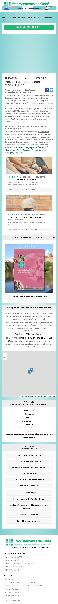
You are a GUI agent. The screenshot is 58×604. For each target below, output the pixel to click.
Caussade (27, 150)
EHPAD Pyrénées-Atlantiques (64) (19, 563)
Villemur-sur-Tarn (13, 150)
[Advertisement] (29, 53)
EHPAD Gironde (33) (13, 557)
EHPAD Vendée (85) (13, 570)
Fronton (42, 147)
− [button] (5, 358)
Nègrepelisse (31, 147)
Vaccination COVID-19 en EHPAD (29, 479)
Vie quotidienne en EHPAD (29, 461)
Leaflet (22, 396)
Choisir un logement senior (29, 455)
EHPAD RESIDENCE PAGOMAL (22, 179)
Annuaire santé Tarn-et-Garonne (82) (29, 296)
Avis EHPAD (9, 579)
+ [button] (5, 354)
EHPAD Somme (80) (13, 566)
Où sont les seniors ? (29, 473)
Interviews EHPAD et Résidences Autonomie (23, 585)
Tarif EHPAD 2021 (12, 589)
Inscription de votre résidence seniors (22, 582)
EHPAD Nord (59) (12, 560)
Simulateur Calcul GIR (29, 515)
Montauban (18, 147)
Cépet (17, 152)
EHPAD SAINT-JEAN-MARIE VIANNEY (25, 217)
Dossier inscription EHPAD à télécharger (29, 499)
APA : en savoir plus (29, 493)
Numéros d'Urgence (29, 485)
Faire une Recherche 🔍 (29, 27)
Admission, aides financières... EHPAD (29, 467)
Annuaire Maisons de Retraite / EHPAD (18, 18)
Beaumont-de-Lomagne (29, 428)
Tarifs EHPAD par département (29, 521)
